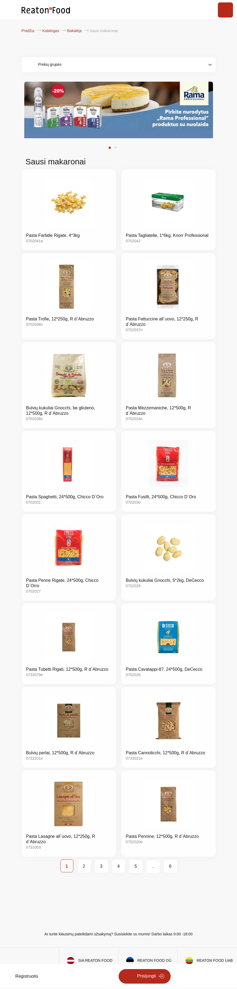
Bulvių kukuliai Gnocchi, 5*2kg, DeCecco (165, 580)
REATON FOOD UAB (215, 960)
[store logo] (46, 9)
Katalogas (51, 31)
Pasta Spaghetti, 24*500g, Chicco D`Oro (65, 496)
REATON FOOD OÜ (154, 960)
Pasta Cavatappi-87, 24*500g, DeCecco (164, 669)
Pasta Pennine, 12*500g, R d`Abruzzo (162, 836)
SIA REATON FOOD (95, 960)
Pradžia (28, 31)
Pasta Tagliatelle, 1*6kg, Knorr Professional (167, 235)
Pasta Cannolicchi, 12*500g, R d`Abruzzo (165, 753)
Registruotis (26, 976)
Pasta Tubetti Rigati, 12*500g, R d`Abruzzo (67, 669)
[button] (110, 147)
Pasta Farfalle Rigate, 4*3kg (53, 235)
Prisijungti (146, 976)
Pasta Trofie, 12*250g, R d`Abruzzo (60, 319)
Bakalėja (75, 31)
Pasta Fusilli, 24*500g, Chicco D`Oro (161, 496)
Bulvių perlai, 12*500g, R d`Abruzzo (60, 753)
